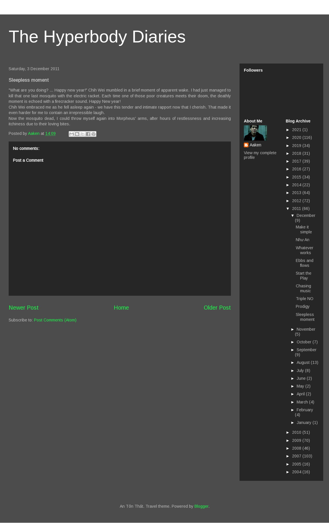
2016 (297, 169)
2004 (297, 472)
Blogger (201, 506)
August (304, 362)
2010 (297, 432)
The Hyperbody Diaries (97, 36)
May (301, 386)
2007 (297, 456)
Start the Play (303, 275)
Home (121, 307)
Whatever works (304, 250)
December (306, 215)
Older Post (217, 307)
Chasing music (303, 288)
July (301, 370)
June (302, 378)
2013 (297, 192)
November (306, 329)
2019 (297, 145)
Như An (302, 239)
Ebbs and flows (304, 263)
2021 (297, 129)
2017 (297, 161)
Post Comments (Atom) (55, 320)
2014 (297, 185)
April (301, 394)
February (305, 409)
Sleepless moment (305, 317)
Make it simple (304, 229)
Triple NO (304, 298)
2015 (297, 177)
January (305, 422)
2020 (297, 137)
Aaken (255, 145)
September (307, 349)
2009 (297, 440)
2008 (297, 448)
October (305, 342)
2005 (297, 464)
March (303, 402)
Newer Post (24, 307)
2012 (297, 200)
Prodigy (303, 306)
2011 (297, 208)
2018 (297, 153)
